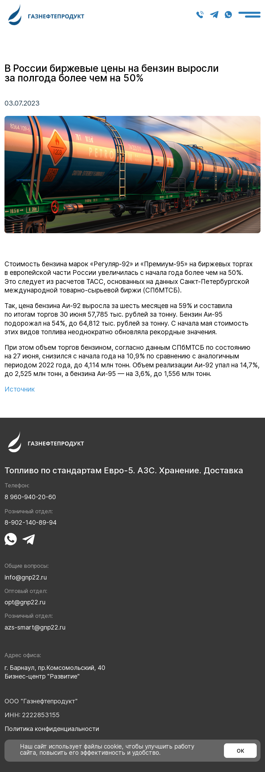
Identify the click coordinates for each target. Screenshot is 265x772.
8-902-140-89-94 (30, 522)
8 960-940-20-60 (200, 14)
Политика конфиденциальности (51, 728)
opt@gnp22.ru (25, 602)
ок (240, 750)
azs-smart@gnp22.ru (35, 627)
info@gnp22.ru (25, 577)
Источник (19, 389)
